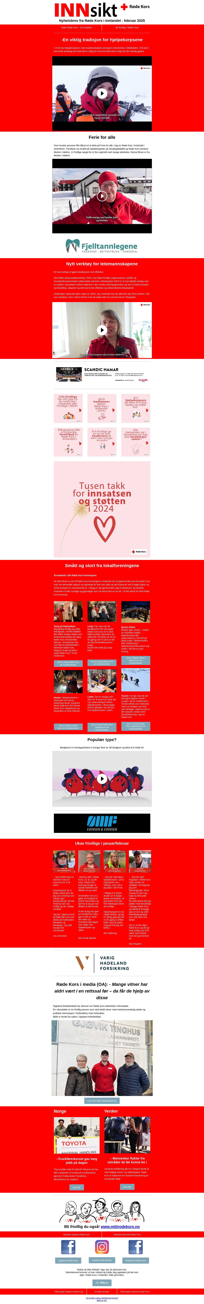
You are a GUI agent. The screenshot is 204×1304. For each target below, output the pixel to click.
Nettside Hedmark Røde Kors (127, 1234)
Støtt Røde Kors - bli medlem (76, 27)
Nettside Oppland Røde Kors (76, 1234)
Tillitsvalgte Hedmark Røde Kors (135, 1291)
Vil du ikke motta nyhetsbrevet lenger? (102, 1298)
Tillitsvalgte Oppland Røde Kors (68, 1291)
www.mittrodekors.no (120, 1226)
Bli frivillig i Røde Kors (127, 27)
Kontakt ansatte (102, 1291)
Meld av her (102, 1300)
